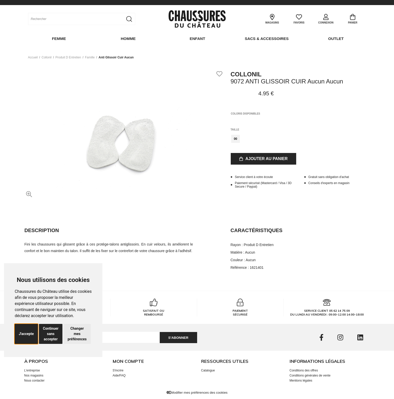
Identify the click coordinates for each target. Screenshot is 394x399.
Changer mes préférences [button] (76, 333)
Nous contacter (34, 380)
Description (42, 230)
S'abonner (177, 337)
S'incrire (118, 370)
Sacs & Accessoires (266, 38)
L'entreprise (32, 370)
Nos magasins (33, 375)
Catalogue (208, 370)
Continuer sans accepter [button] (51, 333)
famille (90, 57)
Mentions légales (301, 380)
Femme (58, 38)
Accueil (33, 57)
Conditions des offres (304, 370)
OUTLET (336, 38)
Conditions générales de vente (310, 375)
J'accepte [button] (26, 334)
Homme (128, 38)
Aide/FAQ (119, 375)
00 (235, 138)
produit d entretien (68, 57)
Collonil (47, 57)
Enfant (197, 38)
